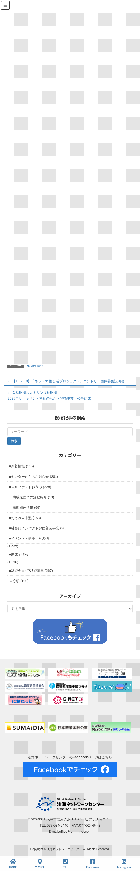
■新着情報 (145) (21, 466)
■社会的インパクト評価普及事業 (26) (37, 528)
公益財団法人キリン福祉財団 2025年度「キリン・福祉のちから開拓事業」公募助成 (49, 395)
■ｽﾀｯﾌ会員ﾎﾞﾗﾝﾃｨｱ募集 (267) (31, 570)
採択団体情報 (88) (26, 507)
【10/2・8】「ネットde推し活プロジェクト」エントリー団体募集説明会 (68, 381)
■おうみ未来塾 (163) (25, 518)
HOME (13, 864)
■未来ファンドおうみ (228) (30, 487)
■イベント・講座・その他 (29, 538)
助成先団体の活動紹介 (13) (33, 497)
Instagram (124, 864)
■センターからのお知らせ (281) (33, 477)
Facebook (92, 864)
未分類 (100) (18, 581)
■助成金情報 (35, 365)
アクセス (40, 864)
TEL (65, 864)
